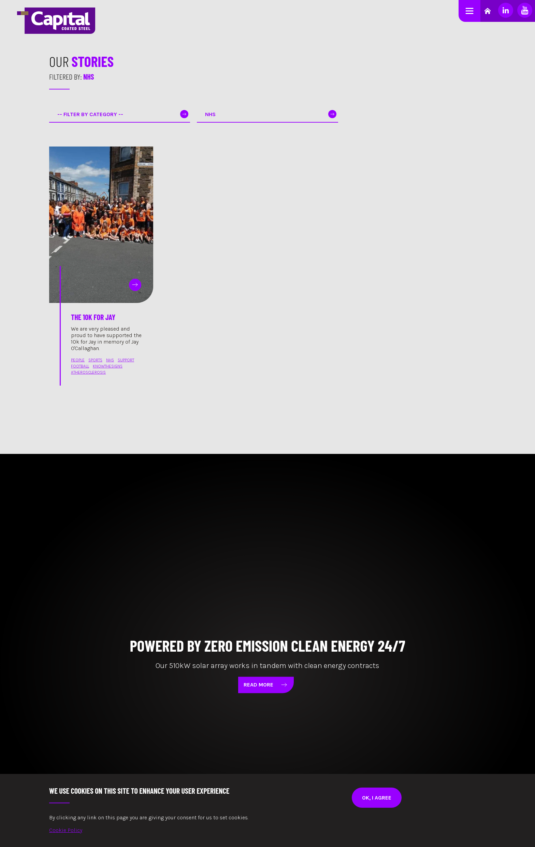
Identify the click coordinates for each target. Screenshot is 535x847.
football (80, 366)
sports (95, 360)
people (78, 360)
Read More (268, 685)
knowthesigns (107, 366)
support (126, 360)
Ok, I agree (376, 797)
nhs (110, 360)
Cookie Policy (65, 830)
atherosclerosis (88, 372)
